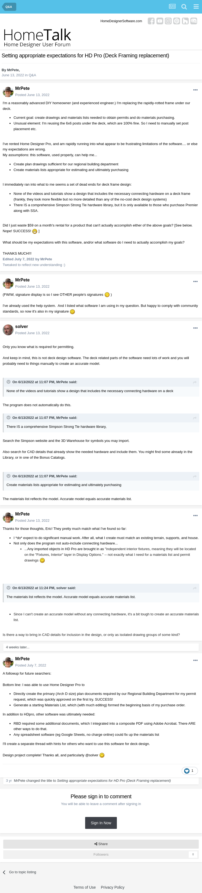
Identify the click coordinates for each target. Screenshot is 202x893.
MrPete (13, 70)
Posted (32, 95)
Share (101, 844)
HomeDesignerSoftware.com (121, 21)
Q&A (32, 75)
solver (21, 326)
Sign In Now (101, 823)
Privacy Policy (112, 887)
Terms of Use (84, 887)
